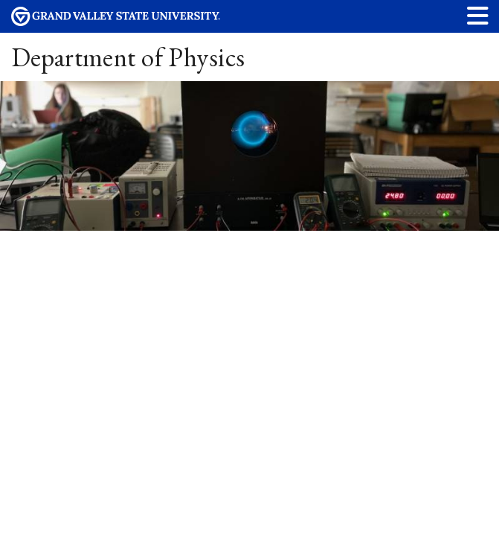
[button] (478, 15)
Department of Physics (128, 57)
